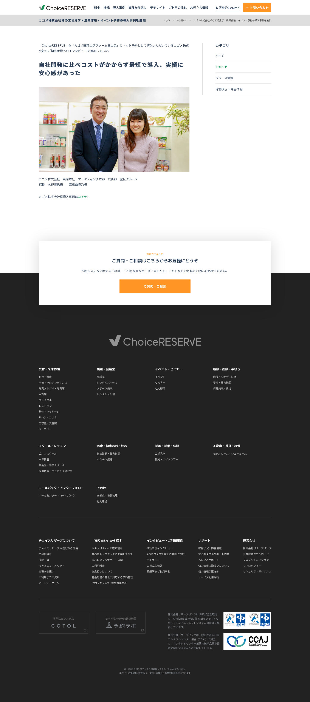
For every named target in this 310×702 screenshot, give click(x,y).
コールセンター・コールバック (57, 495)
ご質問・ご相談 (155, 286)
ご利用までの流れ (49, 577)
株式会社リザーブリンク (257, 548)
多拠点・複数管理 (107, 495)
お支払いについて (102, 571)
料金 (97, 7)
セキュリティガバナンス (257, 571)
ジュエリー (45, 429)
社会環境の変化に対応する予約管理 (112, 577)
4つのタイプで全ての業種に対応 (165, 554)
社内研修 (160, 388)
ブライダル (45, 400)
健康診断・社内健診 (108, 453)
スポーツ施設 (104, 388)
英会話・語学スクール (52, 465)
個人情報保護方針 (208, 571)
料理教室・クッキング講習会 (55, 471)
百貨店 (42, 394)
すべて (219, 55)
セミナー (160, 382)
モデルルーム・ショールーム (230, 453)
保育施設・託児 (222, 388)
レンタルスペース (107, 382)
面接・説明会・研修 (224, 376)
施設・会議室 (106, 368)
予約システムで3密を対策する (109, 583)
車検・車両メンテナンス (53, 382)
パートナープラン (49, 583)
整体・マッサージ (49, 411)
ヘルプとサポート (208, 560)
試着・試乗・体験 (167, 445)
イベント (160, 376)
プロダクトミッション (256, 560)
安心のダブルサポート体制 (107, 560)
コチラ (82, 196)
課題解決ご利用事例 (158, 571)
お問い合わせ (257, 7)
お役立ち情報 (199, 7)
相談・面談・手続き (226, 368)
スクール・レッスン (52, 445)
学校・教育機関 (222, 382)
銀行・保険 (45, 376)
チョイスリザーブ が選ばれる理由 (58, 548)
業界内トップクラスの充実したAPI (112, 554)
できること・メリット (52, 565)
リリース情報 (224, 78)
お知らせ (181, 20)
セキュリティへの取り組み (107, 548)
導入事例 (119, 7)
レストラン (45, 405)
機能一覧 (44, 560)
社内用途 (102, 501)
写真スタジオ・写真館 (52, 388)
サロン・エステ (48, 417)
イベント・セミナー (168, 368)
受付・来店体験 (49, 368)
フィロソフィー (252, 565)
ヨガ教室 (44, 459)
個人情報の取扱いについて (213, 565)
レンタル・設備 (106, 394)
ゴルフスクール (48, 453)
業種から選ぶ (138, 7)
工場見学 (160, 453)
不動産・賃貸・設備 (226, 445)
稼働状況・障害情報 (229, 89)
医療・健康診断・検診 (112, 445)
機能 (107, 7)
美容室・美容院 (48, 423)
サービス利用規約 (208, 577)
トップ (166, 20)
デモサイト (157, 7)
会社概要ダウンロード (256, 554)
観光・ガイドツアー (166, 459)
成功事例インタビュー (160, 548)
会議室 (101, 376)
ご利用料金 (45, 554)
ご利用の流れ (178, 7)
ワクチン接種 (104, 459)
